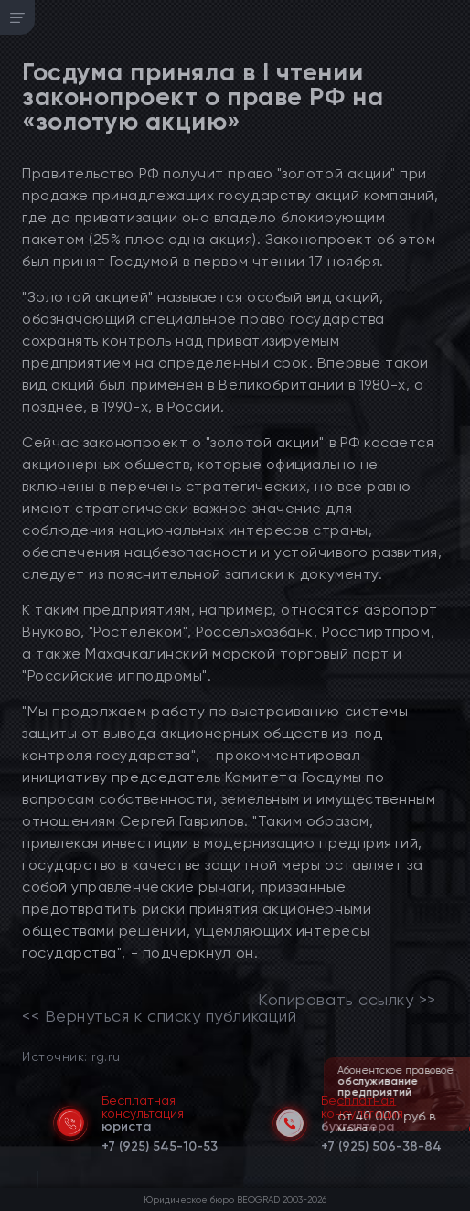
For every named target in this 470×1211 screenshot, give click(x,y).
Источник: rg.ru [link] (71, 1056)
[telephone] (159, 1143)
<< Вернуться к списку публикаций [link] (159, 1016)
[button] (458, 1128)
